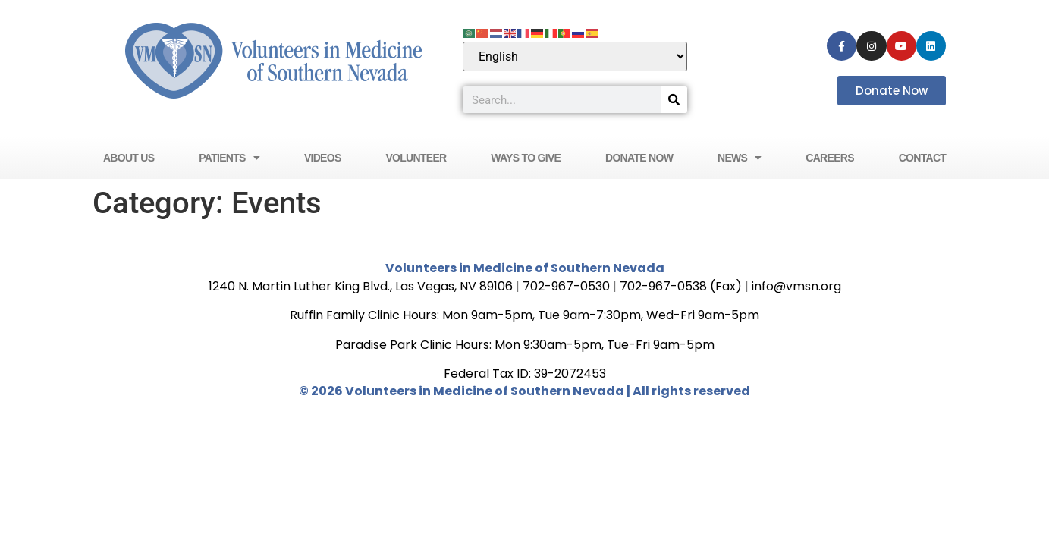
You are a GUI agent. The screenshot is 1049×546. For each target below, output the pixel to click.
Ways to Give (526, 158)
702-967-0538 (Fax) (681, 286)
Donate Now (639, 158)
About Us (129, 158)
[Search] (674, 99)
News (740, 158)
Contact (923, 158)
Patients (229, 158)
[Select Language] (575, 56)
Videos (322, 158)
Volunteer (415, 158)
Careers (830, 158)
